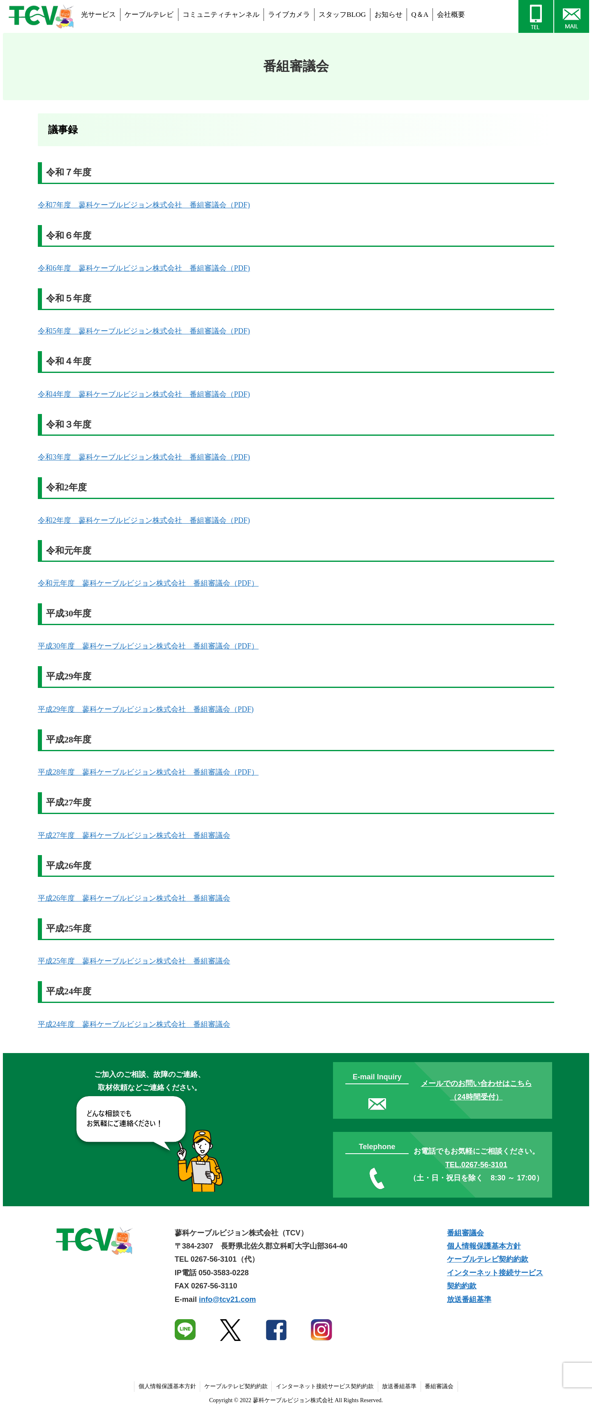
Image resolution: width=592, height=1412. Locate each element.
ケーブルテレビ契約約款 (487, 1259)
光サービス (98, 14)
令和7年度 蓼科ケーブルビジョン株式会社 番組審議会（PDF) (144, 205)
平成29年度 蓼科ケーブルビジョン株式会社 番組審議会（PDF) (146, 709)
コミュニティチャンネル (221, 14)
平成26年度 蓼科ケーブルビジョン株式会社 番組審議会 (134, 898)
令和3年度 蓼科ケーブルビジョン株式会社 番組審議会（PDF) (144, 457)
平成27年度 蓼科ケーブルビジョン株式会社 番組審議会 (134, 835)
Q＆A (419, 14)
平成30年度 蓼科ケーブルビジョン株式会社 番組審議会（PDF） (148, 646)
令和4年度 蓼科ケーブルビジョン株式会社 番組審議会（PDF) (144, 394)
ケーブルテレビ (149, 14)
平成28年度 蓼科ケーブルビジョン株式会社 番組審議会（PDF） (148, 772)
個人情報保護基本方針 (484, 1246)
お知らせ (388, 14)
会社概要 (451, 14)
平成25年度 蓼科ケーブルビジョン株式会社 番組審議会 (134, 961)
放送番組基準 (469, 1299)
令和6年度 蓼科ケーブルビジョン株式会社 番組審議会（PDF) (144, 268)
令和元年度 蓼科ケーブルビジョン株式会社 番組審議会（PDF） (148, 583)
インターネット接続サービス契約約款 (325, 1386)
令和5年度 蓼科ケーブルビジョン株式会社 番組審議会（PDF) (144, 331)
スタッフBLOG (342, 14)
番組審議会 (465, 1233)
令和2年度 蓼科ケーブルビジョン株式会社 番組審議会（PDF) (144, 520)
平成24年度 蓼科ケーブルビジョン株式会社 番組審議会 (134, 1024)
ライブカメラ (289, 14)
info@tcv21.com (227, 1299)
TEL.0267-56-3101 (476, 1165)
